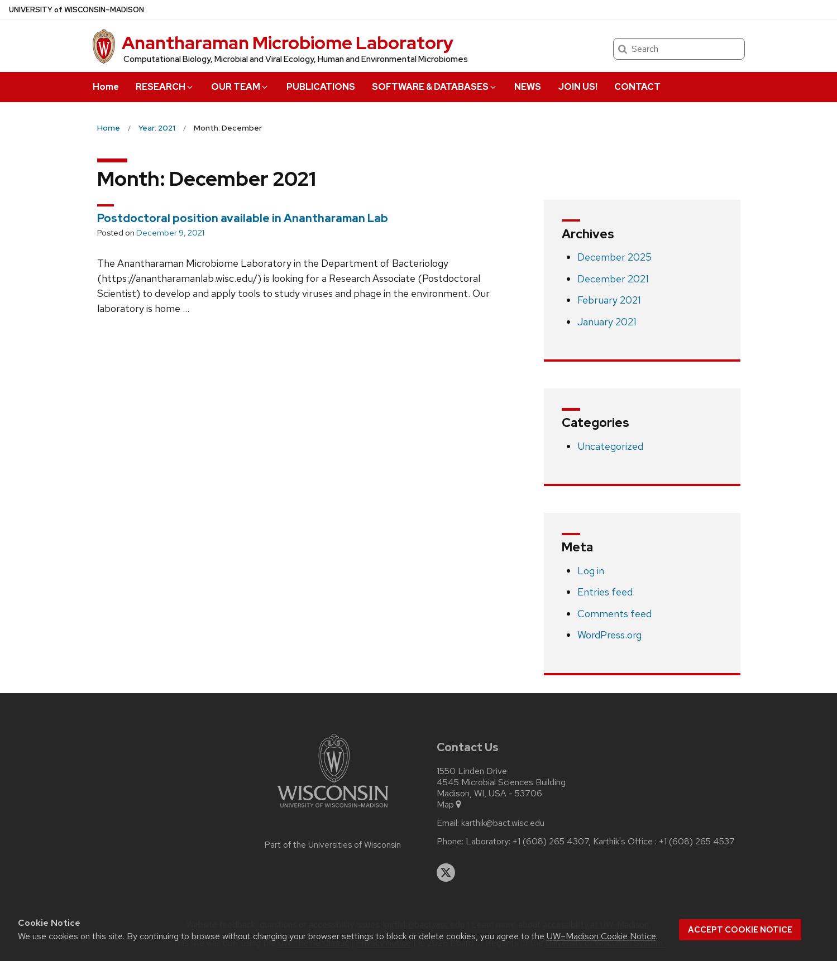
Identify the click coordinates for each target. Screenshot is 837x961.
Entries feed (605, 591)
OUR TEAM (240, 87)
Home (106, 87)
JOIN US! (577, 87)
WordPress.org (609, 634)
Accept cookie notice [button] (740, 929)
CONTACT (637, 87)
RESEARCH (165, 87)
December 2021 (613, 278)
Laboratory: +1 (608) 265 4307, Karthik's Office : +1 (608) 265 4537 (600, 841)
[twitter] (446, 872)
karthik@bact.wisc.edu (502, 823)
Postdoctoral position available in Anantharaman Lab (242, 218)
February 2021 (609, 300)
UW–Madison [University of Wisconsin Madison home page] (76, 10)
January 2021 (607, 321)
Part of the (333, 845)
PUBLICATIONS (320, 87)
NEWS (527, 87)
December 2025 (614, 257)
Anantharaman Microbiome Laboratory (287, 43)
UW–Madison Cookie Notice (601, 936)
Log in (590, 570)
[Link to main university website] (333, 809)
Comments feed (614, 613)
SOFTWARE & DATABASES (435, 87)
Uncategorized (610, 446)
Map (450, 804)
